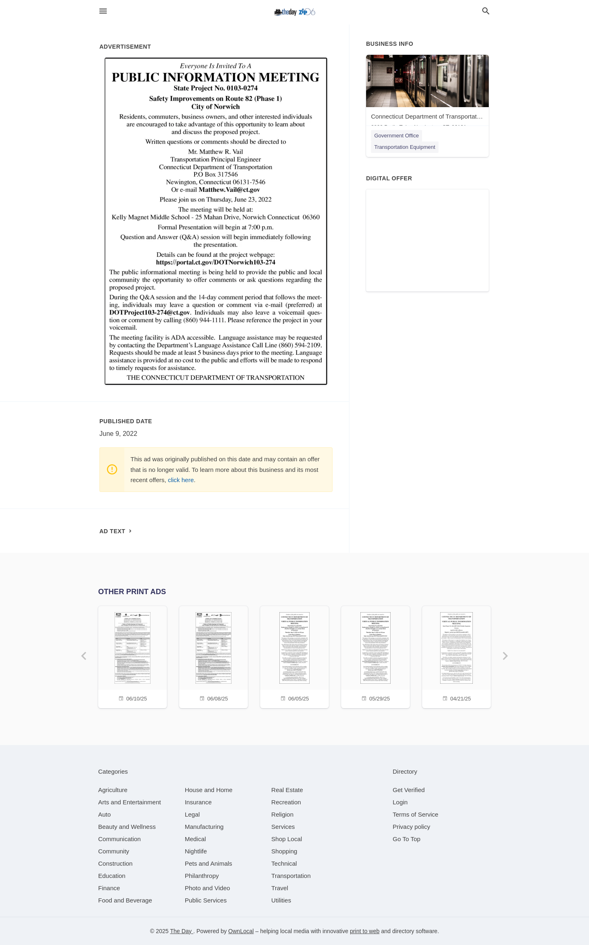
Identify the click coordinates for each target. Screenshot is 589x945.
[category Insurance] (198, 802)
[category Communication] (119, 838)
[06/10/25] (132, 656)
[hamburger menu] (103, 11)
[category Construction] (115, 863)
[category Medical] (195, 838)
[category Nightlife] (196, 851)
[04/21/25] (456, 656)
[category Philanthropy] (202, 875)
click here (180, 479)
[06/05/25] (294, 656)
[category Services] (283, 826)
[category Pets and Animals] (208, 863)
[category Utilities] (281, 900)
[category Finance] (109, 887)
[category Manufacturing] (204, 826)
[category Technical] (284, 863)
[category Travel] (279, 887)
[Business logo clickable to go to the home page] (294, 12)
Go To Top (406, 838)
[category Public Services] (206, 900)
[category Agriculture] (113, 789)
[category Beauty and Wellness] (127, 826)
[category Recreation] (286, 802)
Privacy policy (411, 826)
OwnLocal (241, 931)
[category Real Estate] (287, 789)
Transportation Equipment (404, 147)
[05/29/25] (375, 656)
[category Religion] (282, 814)
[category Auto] (104, 814)
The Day (181, 931)
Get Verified (409, 789)
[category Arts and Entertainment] (129, 802)
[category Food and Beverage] (125, 900)
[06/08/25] (213, 656)
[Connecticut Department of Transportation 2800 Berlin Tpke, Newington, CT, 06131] (427, 94)
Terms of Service (415, 814)
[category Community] (113, 851)
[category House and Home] (209, 789)
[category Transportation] (290, 875)
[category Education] (112, 875)
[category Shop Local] (286, 838)
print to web (364, 931)
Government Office (396, 135)
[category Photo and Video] (207, 887)
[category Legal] (192, 814)
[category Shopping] (284, 851)
